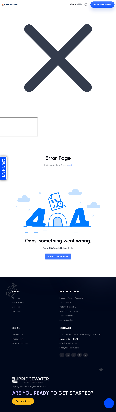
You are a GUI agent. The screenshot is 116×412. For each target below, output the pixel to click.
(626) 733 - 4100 (68, 338)
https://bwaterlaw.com (69, 348)
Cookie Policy (17, 334)
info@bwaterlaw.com (68, 343)
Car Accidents (65, 302)
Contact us (16, 311)
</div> (19, 127)
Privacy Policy (17, 339)
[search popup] (85, 4)
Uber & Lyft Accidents (68, 311)
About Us (16, 298)
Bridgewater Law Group (39, 386)
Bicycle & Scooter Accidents (71, 298)
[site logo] (9, 5)
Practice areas (18, 302)
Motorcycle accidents (68, 307)
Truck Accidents (66, 316)
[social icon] (61, 355)
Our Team (16, 307)
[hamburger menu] (76, 4)
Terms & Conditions (20, 343)
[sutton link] (102, 4)
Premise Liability (66, 320)
